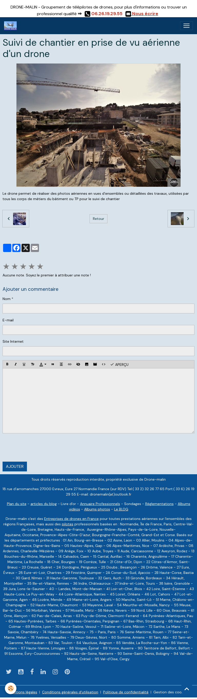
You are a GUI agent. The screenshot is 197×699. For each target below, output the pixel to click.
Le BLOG (121, 509)
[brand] (11, 25)
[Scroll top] (186, 688)
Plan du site (16, 503)
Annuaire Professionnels (100, 503)
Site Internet (13, 341)
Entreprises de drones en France (71, 518)
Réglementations (159, 503)
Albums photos (97, 509)
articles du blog (44, 503)
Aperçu (119, 364)
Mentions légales (23, 692)
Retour (98, 218)
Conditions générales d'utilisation (70, 692)
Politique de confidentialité (126, 692)
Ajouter (15, 466)
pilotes (67, 524)
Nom (7, 298)
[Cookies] (11, 688)
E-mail (8, 320)
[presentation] (42, 447)
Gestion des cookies (170, 692)
